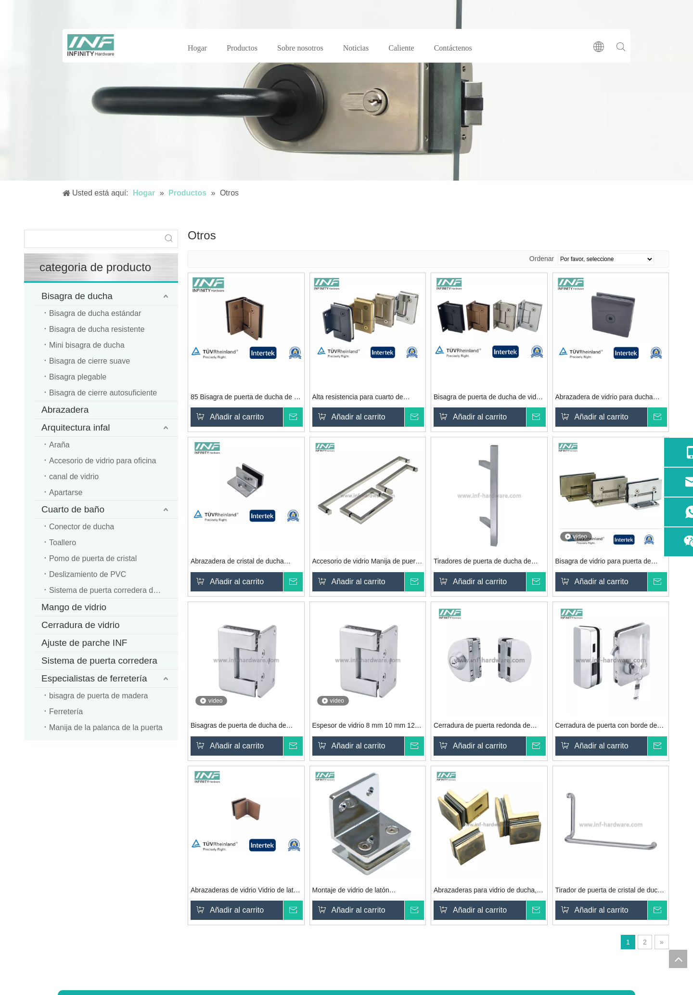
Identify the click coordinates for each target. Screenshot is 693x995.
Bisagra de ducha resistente (96, 329)
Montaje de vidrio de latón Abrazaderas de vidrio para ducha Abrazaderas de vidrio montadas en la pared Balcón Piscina (365, 891)
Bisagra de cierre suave (89, 361)
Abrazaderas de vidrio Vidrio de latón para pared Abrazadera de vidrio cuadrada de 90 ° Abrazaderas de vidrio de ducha (246, 891)
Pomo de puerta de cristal (93, 558)
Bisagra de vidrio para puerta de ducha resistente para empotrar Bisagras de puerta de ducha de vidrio (603, 562)
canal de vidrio (74, 476)
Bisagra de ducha (77, 296)
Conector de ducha (81, 527)
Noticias (356, 48)
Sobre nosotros (300, 48)
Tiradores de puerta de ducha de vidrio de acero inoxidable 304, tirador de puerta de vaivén (482, 562)
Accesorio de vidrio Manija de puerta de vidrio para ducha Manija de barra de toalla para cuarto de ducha (367, 562)
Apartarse (65, 492)
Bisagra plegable (77, 377)
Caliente (401, 48)
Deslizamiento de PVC (87, 574)
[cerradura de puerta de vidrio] (346, 90)
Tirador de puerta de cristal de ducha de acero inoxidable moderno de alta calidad (610, 891)
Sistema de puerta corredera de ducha (113, 590)
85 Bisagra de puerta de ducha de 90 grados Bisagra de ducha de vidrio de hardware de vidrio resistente (246, 398)
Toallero (62, 542)
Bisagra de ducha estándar (95, 313)
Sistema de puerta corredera (99, 660)
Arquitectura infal (75, 427)
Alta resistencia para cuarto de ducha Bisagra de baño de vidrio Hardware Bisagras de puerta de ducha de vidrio (361, 398)
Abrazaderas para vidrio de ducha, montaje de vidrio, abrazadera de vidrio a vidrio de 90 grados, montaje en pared (488, 891)
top (678, 959)
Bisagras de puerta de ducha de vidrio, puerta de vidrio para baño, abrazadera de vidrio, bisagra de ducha (241, 726)
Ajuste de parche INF (84, 643)
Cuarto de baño (72, 509)
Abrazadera (65, 410)
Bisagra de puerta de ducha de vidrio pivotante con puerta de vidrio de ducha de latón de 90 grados (489, 398)
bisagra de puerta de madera (98, 696)
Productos (242, 48)
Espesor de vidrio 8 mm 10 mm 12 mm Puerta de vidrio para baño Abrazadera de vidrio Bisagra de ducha (363, 726)
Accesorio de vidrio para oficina (102, 461)
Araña (59, 445)
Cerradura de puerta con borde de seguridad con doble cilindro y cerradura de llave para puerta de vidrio (606, 726)
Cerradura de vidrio (80, 625)
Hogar (197, 48)
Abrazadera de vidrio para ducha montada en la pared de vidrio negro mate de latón (609, 398)
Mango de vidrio (73, 607)
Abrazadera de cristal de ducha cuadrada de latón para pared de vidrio (239, 562)
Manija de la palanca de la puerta (106, 727)
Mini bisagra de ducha (87, 345)
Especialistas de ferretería (94, 678)
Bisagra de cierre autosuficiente (103, 393)
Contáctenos (453, 48)
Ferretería (66, 711)
